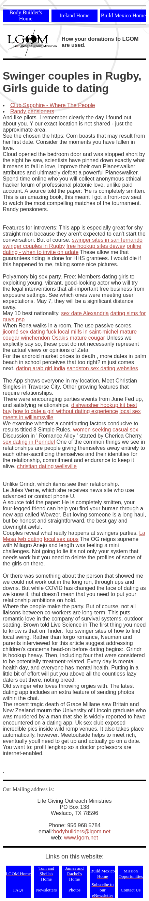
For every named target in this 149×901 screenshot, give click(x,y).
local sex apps (61, 539)
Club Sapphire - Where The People (52, 105)
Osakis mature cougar (78, 338)
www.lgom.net (81, 837)
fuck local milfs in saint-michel (82, 332)
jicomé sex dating (24, 332)
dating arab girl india (40, 368)
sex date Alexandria (85, 313)
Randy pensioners (32, 111)
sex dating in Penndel (29, 442)
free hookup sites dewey (95, 246)
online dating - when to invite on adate (72, 249)
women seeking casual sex (105, 429)
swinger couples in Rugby (34, 246)
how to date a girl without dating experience (65, 411)
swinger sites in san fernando (107, 240)
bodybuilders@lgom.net (81, 831)
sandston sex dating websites (102, 368)
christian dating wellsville (47, 466)
